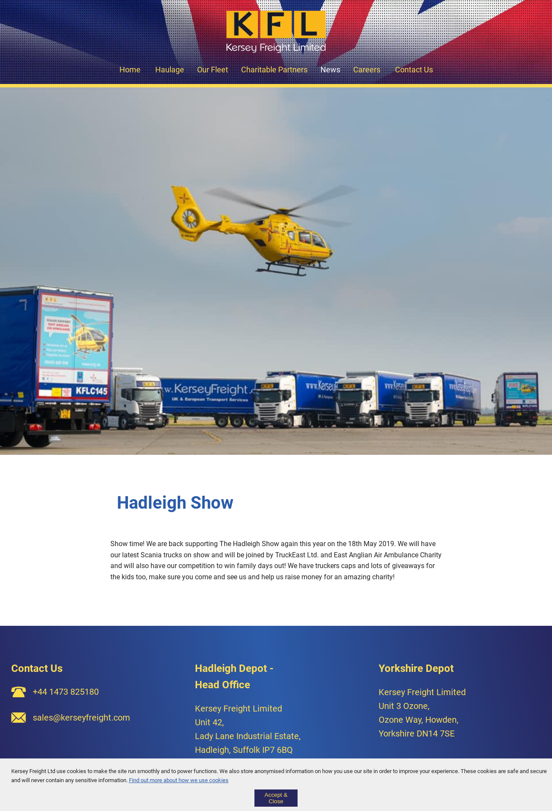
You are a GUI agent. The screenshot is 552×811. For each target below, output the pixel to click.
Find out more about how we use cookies (179, 780)
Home (130, 69)
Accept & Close (275, 798)
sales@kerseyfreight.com (81, 717)
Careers (366, 69)
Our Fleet (212, 69)
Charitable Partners (274, 69)
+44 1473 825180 (66, 692)
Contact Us (414, 69)
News (330, 69)
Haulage (169, 69)
